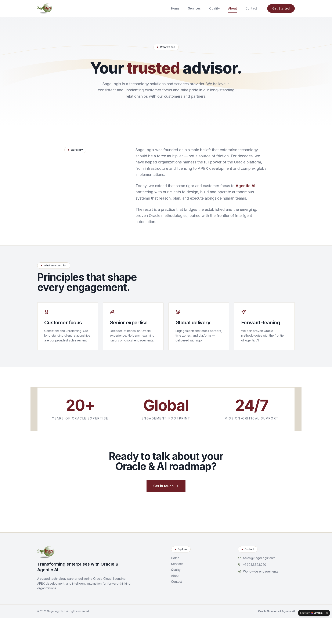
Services (194, 8)
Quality (214, 8)
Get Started (281, 8)
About (232, 9)
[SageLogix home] (44, 8)
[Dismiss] (326, 612)
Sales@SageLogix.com (259, 558)
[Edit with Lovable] (311, 612)
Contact (251, 8)
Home (175, 8)
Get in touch (166, 486)
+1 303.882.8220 (254, 564)
